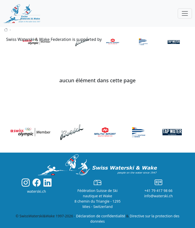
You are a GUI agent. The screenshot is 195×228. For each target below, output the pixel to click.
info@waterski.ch (158, 195)
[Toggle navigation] (185, 13)
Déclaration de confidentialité (100, 216)
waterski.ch (36, 191)
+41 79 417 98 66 (158, 190)
